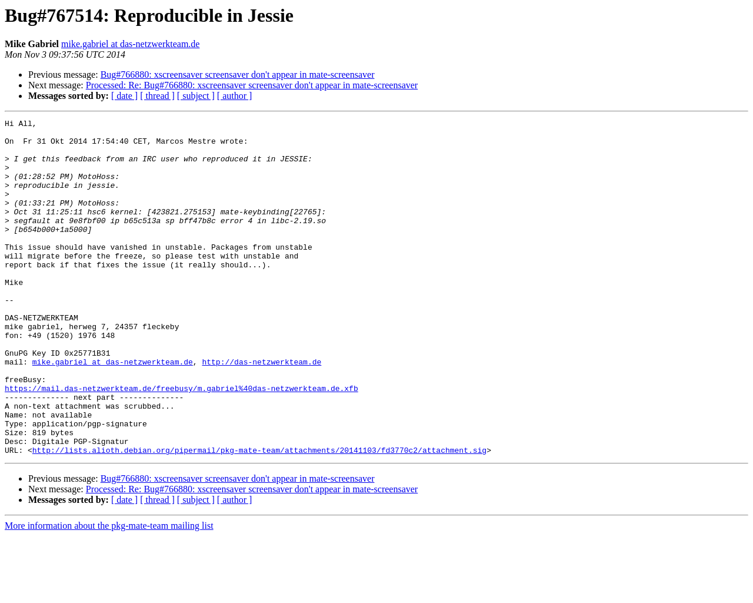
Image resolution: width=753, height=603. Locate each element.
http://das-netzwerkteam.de (261, 411)
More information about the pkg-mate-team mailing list (109, 593)
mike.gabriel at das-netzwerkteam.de (130, 44)
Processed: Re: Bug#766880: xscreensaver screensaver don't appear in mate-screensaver (252, 85)
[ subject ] (196, 96)
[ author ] (234, 96)
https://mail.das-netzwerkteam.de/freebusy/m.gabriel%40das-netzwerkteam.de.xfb (181, 443)
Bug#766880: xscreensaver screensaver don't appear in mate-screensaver (238, 74)
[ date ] (124, 96)
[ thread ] (157, 96)
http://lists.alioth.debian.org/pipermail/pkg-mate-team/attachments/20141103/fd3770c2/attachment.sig (259, 517)
